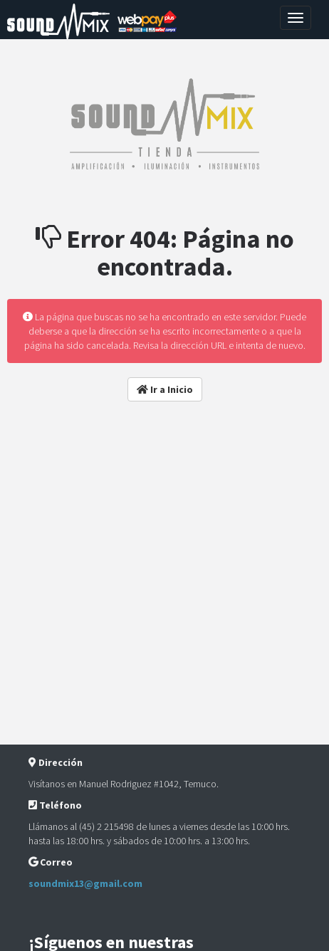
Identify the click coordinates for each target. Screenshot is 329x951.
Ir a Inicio (165, 389)
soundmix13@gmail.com (85, 883)
